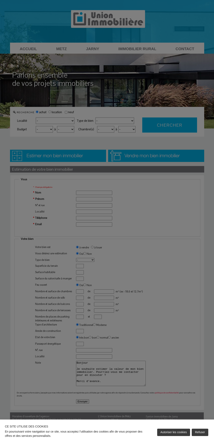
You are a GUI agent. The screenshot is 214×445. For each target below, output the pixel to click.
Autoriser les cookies (173, 432)
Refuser (200, 432)
